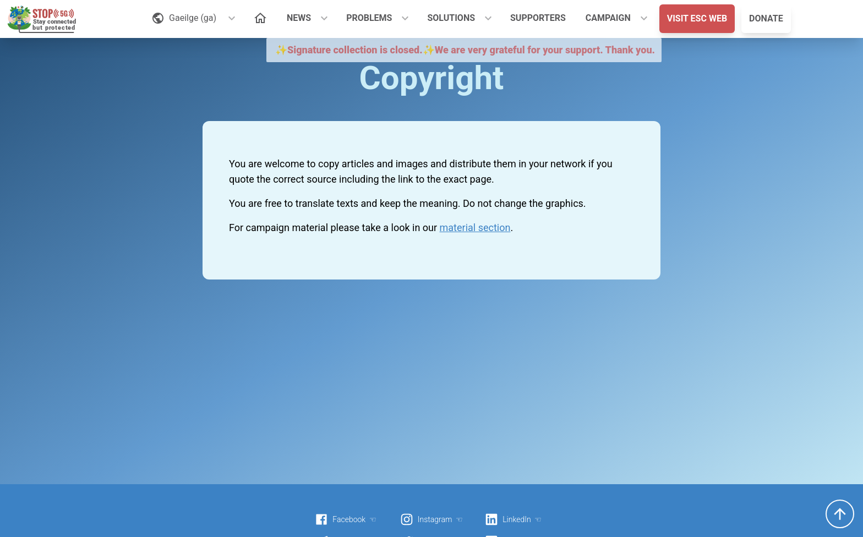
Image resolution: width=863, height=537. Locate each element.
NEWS (299, 18)
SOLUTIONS (451, 18)
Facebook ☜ (345, 519)
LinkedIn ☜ (513, 519)
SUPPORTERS (538, 18)
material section (475, 227)
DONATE (766, 18)
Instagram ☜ (431, 519)
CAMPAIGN (608, 18)
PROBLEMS (369, 18)
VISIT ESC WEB (697, 18)
